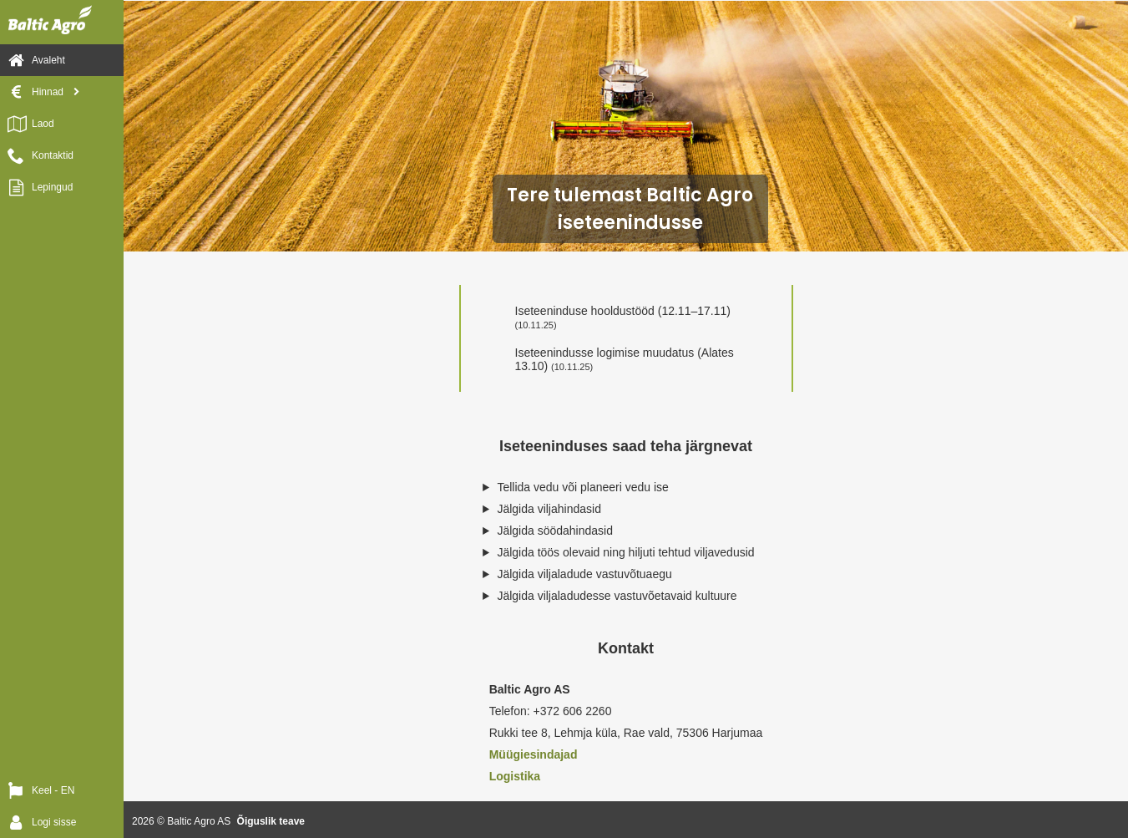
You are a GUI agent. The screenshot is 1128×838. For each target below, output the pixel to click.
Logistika (514, 776)
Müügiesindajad (533, 754)
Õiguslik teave (271, 821)
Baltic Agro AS (198, 821)
